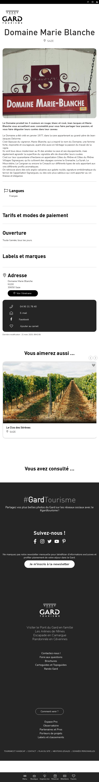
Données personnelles (84, 751)
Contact (32, 751)
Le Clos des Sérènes (18, 427)
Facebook (24, 319)
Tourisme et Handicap (14, 751)
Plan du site (44, 751)
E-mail (23, 313)
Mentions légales (61, 751)
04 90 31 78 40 (28, 306)
